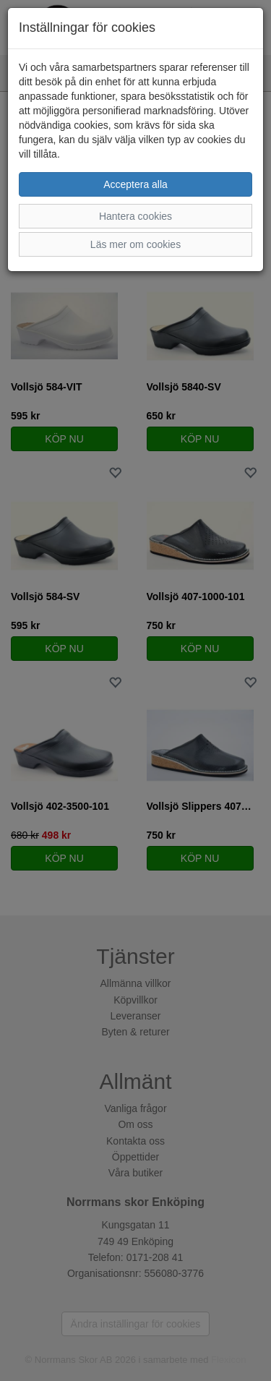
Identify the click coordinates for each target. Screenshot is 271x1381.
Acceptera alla (135, 184)
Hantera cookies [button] (135, 216)
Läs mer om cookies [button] (135, 244)
